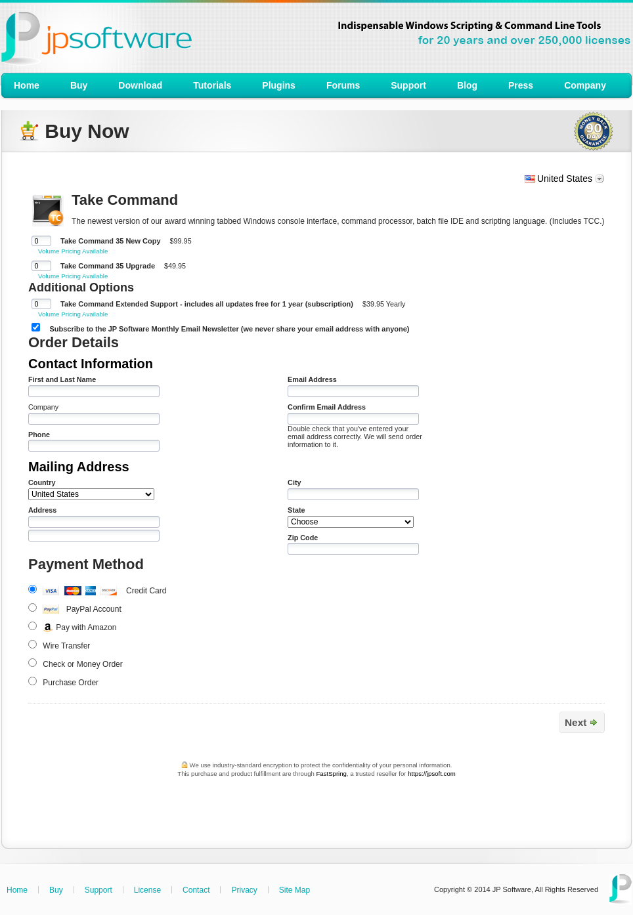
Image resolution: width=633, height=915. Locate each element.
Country (41, 482)
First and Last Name (62, 379)
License (147, 890)
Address (42, 510)
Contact (196, 890)
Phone (39, 434)
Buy (56, 890)
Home (17, 890)
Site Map (294, 890)
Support (98, 890)
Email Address (312, 379)
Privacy (244, 890)
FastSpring (331, 773)
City (294, 482)
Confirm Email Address (327, 407)
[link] (319, 807)
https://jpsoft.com (432, 773)
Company (43, 407)
